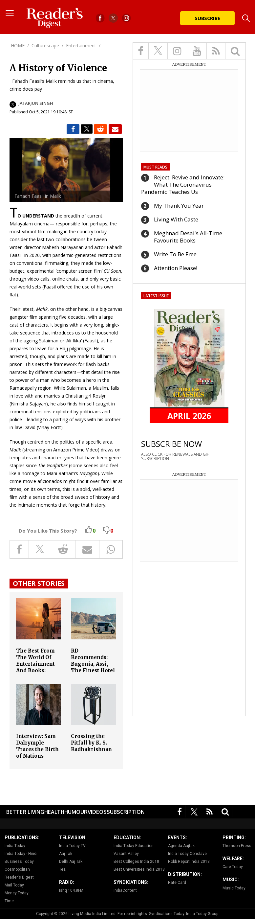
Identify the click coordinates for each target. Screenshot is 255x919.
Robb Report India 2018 (189, 861)
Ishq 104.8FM (71, 890)
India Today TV (72, 845)
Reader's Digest (19, 877)
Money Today (17, 893)
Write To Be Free (175, 254)
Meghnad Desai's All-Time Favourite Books (188, 236)
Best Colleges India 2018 (136, 861)
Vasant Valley (126, 853)
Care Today (233, 866)
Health (54, 812)
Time (9, 901)
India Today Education (134, 845)
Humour (76, 812)
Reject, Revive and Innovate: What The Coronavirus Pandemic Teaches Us (182, 184)
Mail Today (14, 885)
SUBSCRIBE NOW (171, 443)
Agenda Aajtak (181, 845)
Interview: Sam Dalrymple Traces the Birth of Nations (37, 746)
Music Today (234, 888)
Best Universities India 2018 (139, 869)
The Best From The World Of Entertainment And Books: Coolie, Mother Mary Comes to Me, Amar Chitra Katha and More (38, 674)
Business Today (19, 861)
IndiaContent (125, 890)
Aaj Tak (65, 853)
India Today (15, 845)
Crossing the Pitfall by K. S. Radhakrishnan (91, 742)
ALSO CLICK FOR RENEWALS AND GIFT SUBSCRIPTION (176, 456)
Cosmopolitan (17, 869)
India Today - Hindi (21, 853)
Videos (97, 812)
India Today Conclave (187, 853)
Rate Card (177, 882)
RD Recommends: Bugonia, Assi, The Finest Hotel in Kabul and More (93, 667)
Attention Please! (175, 268)
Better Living (25, 812)
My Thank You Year (179, 205)
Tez (62, 869)
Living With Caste (176, 219)
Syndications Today (166, 913)
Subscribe (207, 18)
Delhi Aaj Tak (70, 861)
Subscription (126, 812)
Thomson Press (237, 845)
